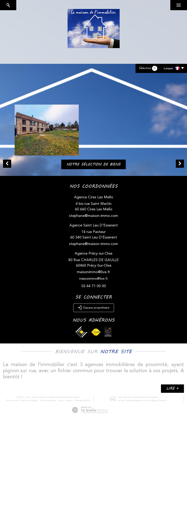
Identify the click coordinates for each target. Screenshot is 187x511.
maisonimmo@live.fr (93, 272)
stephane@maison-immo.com (93, 216)
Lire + (172, 388)
